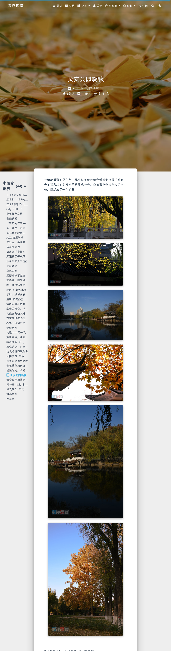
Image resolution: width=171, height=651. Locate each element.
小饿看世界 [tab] (15, 186)
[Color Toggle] (159, 5)
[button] (83, 5)
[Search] (152, 5)
